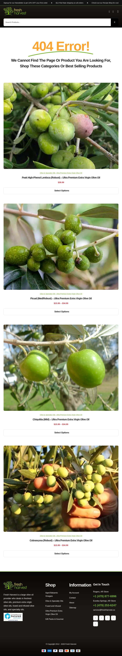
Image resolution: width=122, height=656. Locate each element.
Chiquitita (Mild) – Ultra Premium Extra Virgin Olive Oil (61, 419)
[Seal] (13, 614)
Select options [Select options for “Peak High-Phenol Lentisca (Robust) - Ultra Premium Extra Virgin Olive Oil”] (61, 190)
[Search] (114, 22)
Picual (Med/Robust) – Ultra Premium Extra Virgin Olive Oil (61, 298)
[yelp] (95, 624)
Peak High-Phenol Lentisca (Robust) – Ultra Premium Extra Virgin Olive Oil (61, 177)
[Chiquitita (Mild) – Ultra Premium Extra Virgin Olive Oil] (61, 326)
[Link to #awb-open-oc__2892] (117, 11)
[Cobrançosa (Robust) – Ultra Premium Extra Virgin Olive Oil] (61, 447)
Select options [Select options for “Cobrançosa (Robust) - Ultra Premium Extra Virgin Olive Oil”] (61, 553)
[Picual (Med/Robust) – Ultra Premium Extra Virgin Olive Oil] (61, 205)
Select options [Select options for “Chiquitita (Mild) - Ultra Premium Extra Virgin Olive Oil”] (61, 432)
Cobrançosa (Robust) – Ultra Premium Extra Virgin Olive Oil (61, 540)
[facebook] (95, 618)
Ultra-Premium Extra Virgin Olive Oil (69, 173)
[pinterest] (107, 618)
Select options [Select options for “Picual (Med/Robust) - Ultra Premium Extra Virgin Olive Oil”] (61, 311)
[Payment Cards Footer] (61, 650)
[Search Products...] (57, 22)
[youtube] (113, 618)
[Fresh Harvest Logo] (15, 8)
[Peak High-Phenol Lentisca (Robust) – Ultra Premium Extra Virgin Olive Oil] (61, 84)
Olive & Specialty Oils (47, 173)
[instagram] (101, 618)
